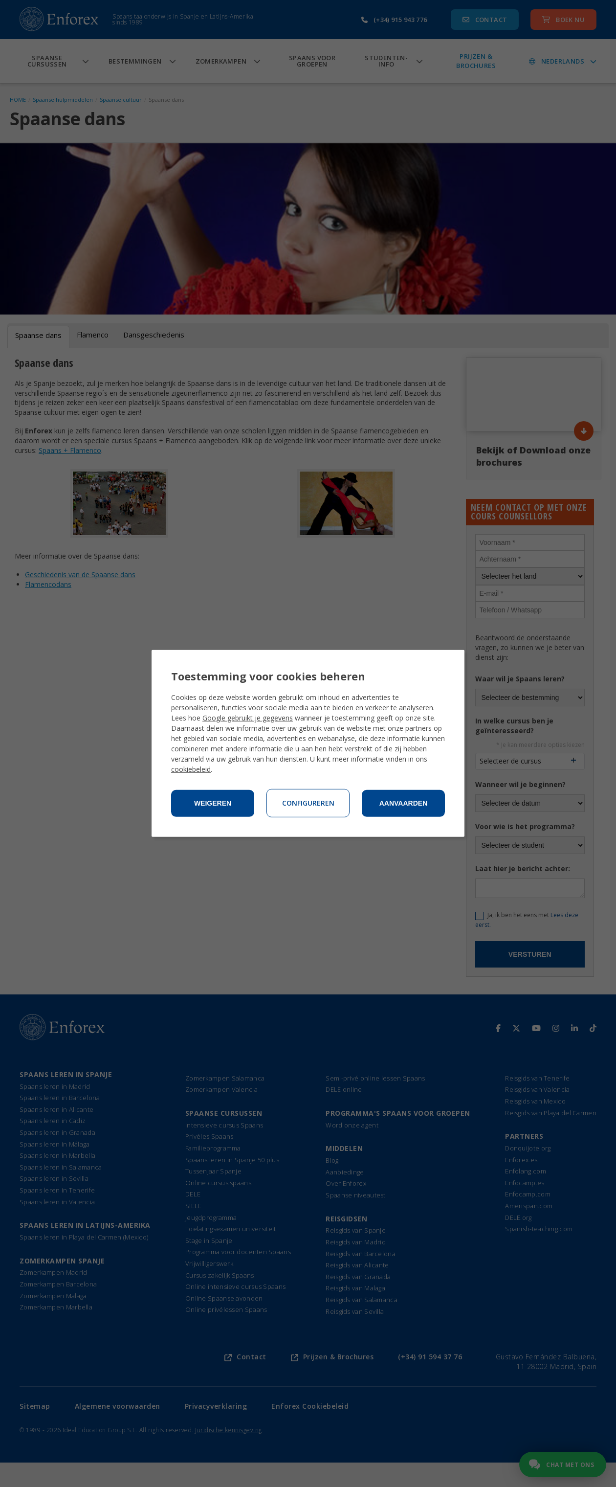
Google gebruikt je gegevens (247, 717)
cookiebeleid (191, 769)
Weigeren (212, 803)
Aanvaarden (403, 803)
